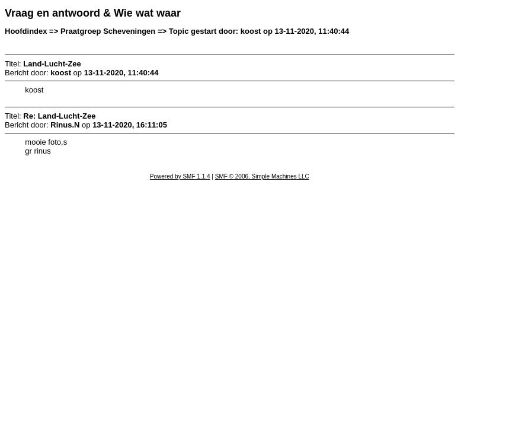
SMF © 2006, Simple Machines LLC (262, 176)
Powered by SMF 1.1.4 (180, 176)
